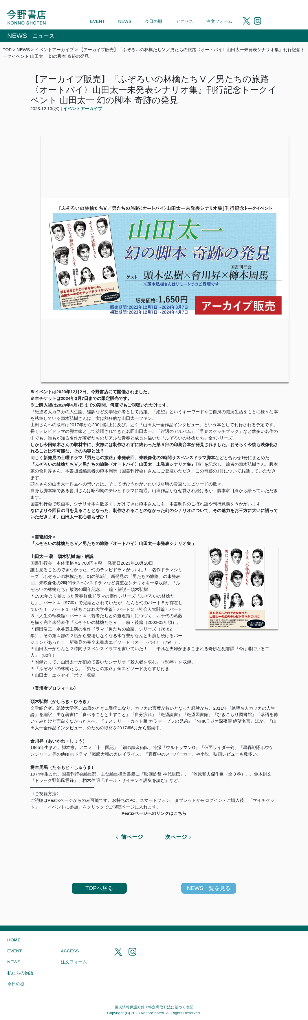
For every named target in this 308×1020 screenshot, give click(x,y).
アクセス (184, 21)
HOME (14, 939)
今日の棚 (153, 21)
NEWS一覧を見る (209, 888)
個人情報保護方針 (130, 1007)
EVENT (97, 21)
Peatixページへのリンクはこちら (154, 813)
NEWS (124, 21)
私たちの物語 (20, 972)
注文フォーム (219, 21)
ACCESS (70, 950)
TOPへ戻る (99, 888)
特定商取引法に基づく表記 (170, 1007)
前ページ (132, 837)
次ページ (176, 837)
